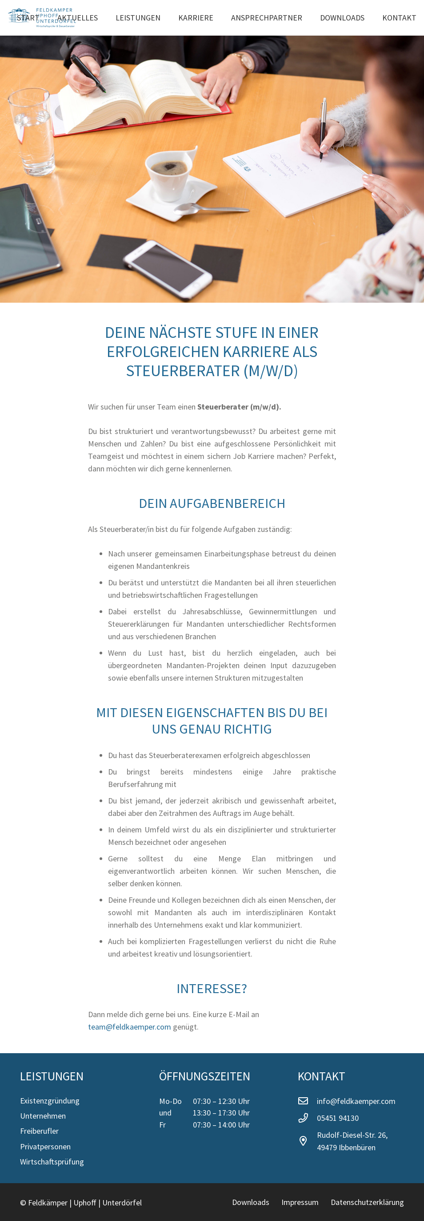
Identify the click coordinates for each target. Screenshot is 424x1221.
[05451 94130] (307, 1118)
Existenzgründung (50, 1100)
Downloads (250, 1202)
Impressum (300, 1202)
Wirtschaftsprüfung (52, 1161)
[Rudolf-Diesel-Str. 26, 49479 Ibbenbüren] (307, 1141)
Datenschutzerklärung (367, 1202)
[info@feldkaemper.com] (307, 1101)
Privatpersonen (45, 1146)
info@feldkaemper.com (356, 1101)
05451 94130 (338, 1118)
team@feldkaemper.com (129, 1027)
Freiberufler (39, 1131)
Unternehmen (43, 1116)
